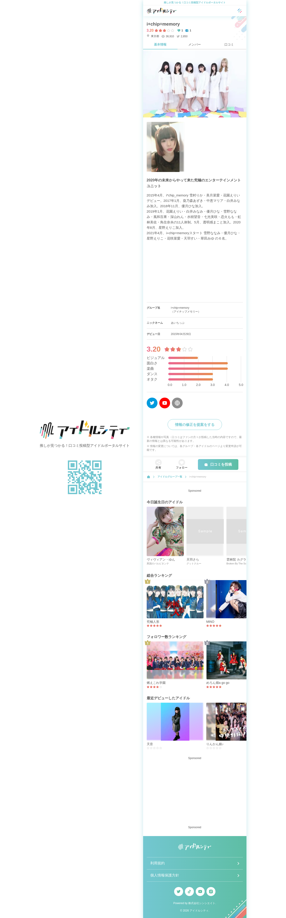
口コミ (229, 44)
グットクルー (193, 563)
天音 (150, 744)
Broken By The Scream (239, 563)
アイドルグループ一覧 (169, 476)
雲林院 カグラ (236, 559)
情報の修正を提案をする (195, 425)
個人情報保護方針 (164, 875)
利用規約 (157, 863)
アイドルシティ (199, 910)
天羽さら (192, 559)
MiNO (210, 621)
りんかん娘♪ (215, 744)
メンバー (194, 44)
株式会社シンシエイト (201, 903)
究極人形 (153, 621)
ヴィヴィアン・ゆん (161, 559)
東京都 (153, 36)
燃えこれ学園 (156, 683)
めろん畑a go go (217, 683)
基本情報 (160, 44)
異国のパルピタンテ (158, 563)
